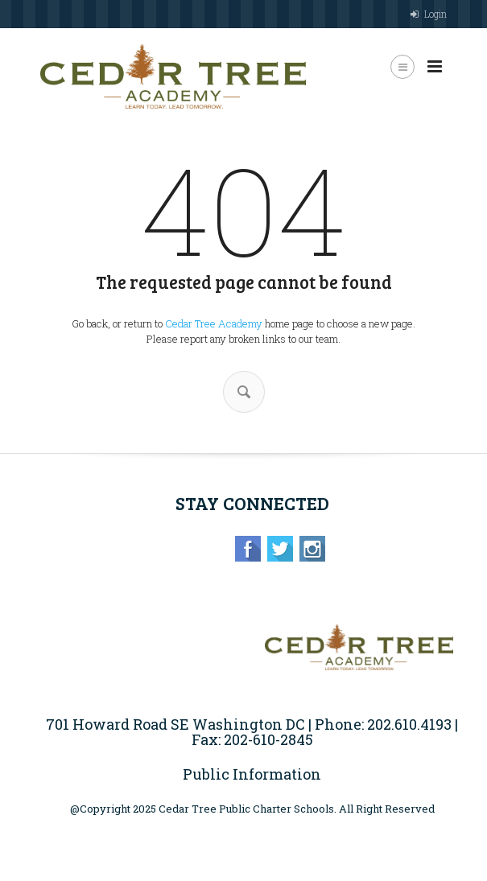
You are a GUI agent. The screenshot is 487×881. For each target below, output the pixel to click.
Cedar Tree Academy (213, 323)
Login (435, 13)
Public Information (252, 774)
